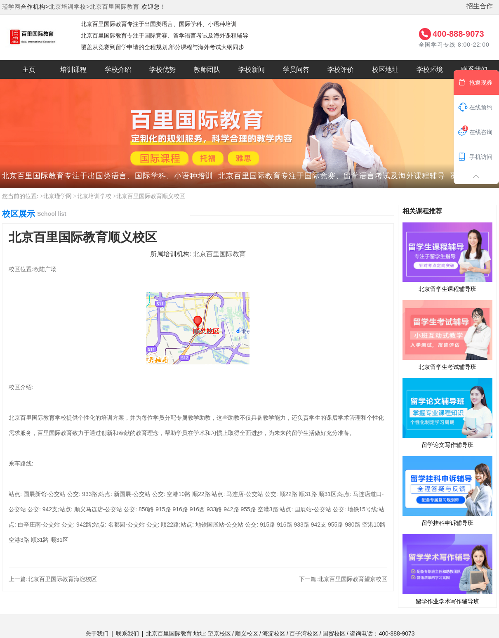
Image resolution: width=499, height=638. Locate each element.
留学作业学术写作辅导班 (447, 568)
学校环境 (430, 69)
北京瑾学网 (57, 196)
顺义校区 (246, 633)
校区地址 (385, 69)
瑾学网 (11, 6)
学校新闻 (251, 69)
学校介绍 (118, 69)
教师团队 (207, 69)
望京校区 (219, 633)
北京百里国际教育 (114, 6)
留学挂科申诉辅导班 (447, 490)
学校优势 (162, 69)
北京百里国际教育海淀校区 (62, 579)
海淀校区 (273, 633)
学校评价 (340, 69)
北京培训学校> (69, 6)
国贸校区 (334, 633)
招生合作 (479, 5)
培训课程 (73, 69)
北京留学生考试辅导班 (447, 334)
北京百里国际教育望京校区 (352, 579)
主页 (28, 69)
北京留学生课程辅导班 (447, 257)
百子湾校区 (304, 633)
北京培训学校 (94, 196)
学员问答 (296, 69)
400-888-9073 (458, 33)
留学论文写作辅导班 (447, 412)
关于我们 (96, 633)
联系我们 (127, 633)
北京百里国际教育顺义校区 (150, 196)
